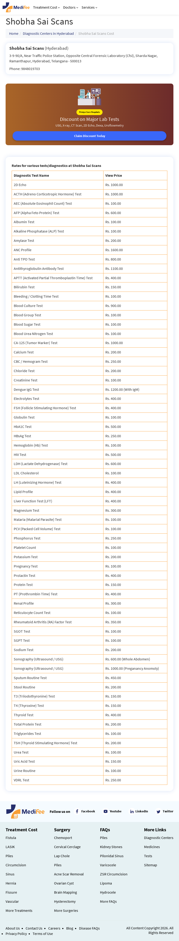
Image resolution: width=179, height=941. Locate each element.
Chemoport (63, 837)
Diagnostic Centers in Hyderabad (48, 33)
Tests (148, 855)
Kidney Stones (111, 846)
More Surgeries (66, 910)
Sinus (10, 874)
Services (89, 7)
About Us (13, 928)
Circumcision (16, 865)
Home (13, 33)
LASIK (10, 846)
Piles (9, 855)
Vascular (12, 901)
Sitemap (150, 865)
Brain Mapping (65, 892)
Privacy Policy (16, 933)
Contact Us (34, 928)
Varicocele (108, 865)
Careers (54, 928)
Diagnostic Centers (158, 837)
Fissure (11, 892)
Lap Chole (62, 855)
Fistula (11, 837)
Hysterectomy (65, 901)
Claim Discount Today (89, 136)
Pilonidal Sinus (112, 855)
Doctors (70, 7)
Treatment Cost (46, 7)
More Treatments (19, 910)
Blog (69, 928)
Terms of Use (43, 933)
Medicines (152, 846)
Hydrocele (108, 892)
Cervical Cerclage (67, 846)
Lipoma (106, 883)
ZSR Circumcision (113, 874)
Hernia (11, 883)
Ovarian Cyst (64, 883)
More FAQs (108, 901)
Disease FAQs (89, 928)
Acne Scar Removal (69, 874)
